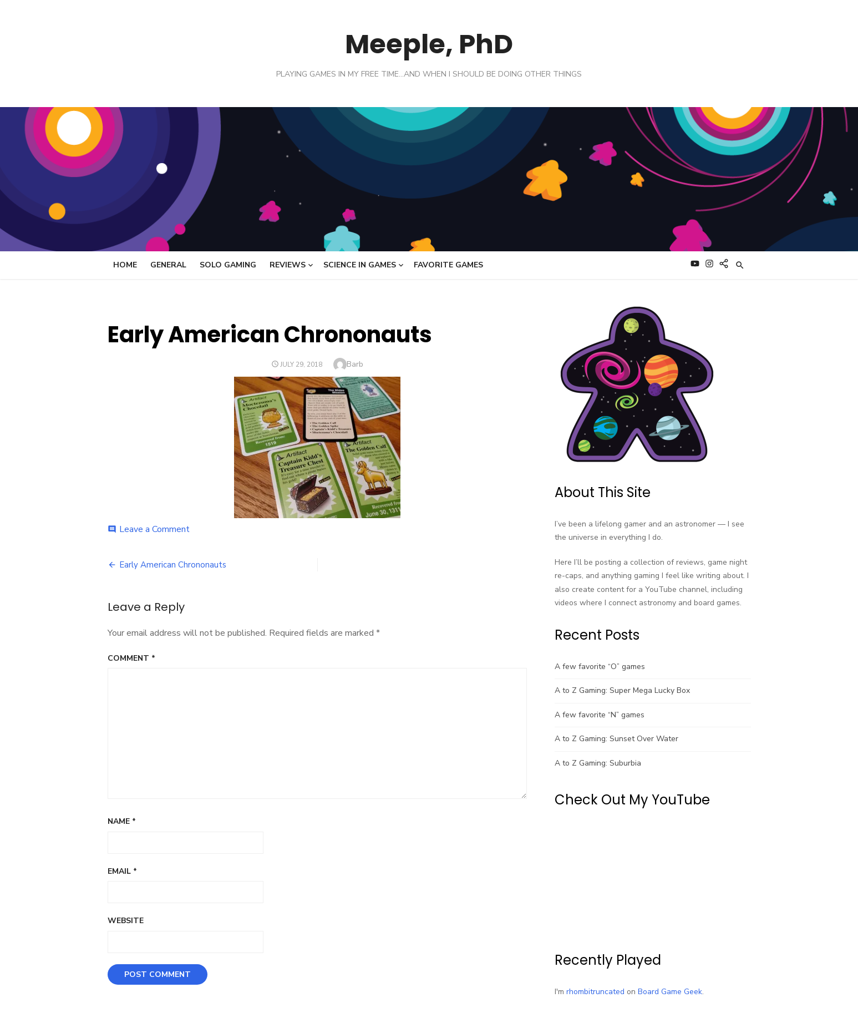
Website (126, 920)
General (168, 265)
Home (125, 265)
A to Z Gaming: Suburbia (598, 763)
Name (122, 821)
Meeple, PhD (429, 44)
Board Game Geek (670, 991)
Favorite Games (448, 265)
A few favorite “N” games (599, 715)
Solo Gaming (228, 265)
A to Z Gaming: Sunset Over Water (616, 738)
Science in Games (359, 265)
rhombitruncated (595, 991)
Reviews (288, 265)
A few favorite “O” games (600, 666)
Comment (131, 658)
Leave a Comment (154, 529)
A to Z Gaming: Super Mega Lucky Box (622, 690)
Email (122, 871)
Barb (355, 364)
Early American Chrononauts (172, 564)
